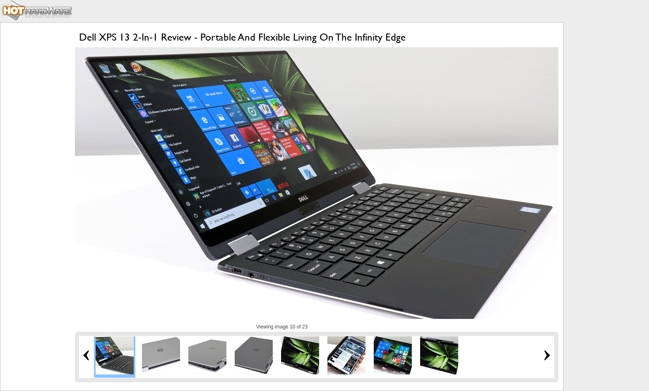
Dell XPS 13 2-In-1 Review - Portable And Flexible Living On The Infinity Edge (242, 37)
